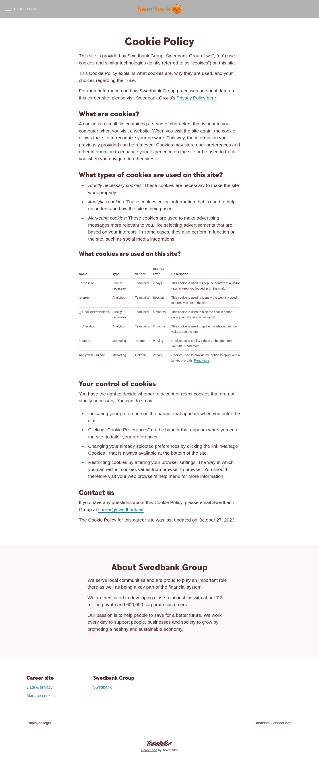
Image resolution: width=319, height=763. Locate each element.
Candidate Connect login (273, 723)
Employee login (39, 723)
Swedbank (102, 687)
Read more (192, 346)
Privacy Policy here (196, 97)
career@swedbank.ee (121, 509)
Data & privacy (40, 687)
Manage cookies (41, 695)
